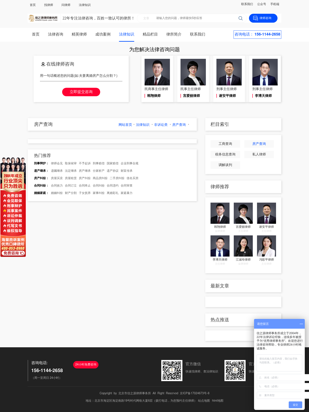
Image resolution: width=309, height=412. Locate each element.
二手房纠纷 (117, 178)
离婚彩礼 (113, 193)
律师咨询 (265, 18)
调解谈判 (225, 165)
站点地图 (204, 400)
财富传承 (127, 170)
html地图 (217, 400)
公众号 (261, 4)
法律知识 (85, 5)
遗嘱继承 (57, 170)
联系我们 (247, 4)
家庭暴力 (127, 193)
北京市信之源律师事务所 (134, 393)
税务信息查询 (225, 154)
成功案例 (103, 34)
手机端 (274, 4)
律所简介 (174, 34)
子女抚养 (85, 193)
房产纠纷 (85, 178)
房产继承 (85, 170)
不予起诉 (85, 163)
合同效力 (57, 185)
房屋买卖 (57, 178)
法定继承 (71, 170)
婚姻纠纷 (57, 193)
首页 (33, 5)
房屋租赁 (71, 178)
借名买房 (132, 178)
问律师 (66, 5)
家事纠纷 (99, 193)
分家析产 (99, 170)
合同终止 (85, 185)
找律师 (48, 5)
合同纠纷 (99, 185)
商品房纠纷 (100, 178)
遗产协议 (113, 170)
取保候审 (71, 163)
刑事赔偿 (99, 163)
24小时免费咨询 (85, 364)
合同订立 (71, 185)
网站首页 (125, 124)
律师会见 (57, 163)
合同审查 (127, 185)
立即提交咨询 (81, 92)
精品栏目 (150, 34)
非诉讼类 (161, 124)
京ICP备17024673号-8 (194, 393)
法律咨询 (55, 34)
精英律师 (79, 34)
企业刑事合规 (129, 163)
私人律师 (259, 154)
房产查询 (179, 124)
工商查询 (225, 144)
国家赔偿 (113, 163)
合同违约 (113, 185)
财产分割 (71, 193)
